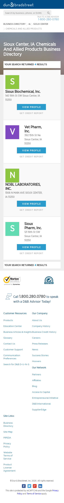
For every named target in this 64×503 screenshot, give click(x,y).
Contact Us (9, 343)
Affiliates (36, 380)
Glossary (7, 338)
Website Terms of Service (7, 455)
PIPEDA (7, 437)
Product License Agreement (9, 467)
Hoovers (36, 361)
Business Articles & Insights (17, 332)
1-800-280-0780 (48, 19)
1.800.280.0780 (32, 297)
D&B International (41, 403)
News (35, 349)
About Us (37, 320)
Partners (36, 374)
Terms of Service (34, 494)
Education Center (12, 326)
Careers (36, 338)
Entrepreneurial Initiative (45, 398)
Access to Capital (41, 392)
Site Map (7, 432)
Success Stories (40, 355)
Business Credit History (44, 332)
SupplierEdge (39, 409)
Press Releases (40, 343)
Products (8, 320)
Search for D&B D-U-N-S (16, 364)
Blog (34, 386)
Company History (41, 326)
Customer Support (13, 349)
